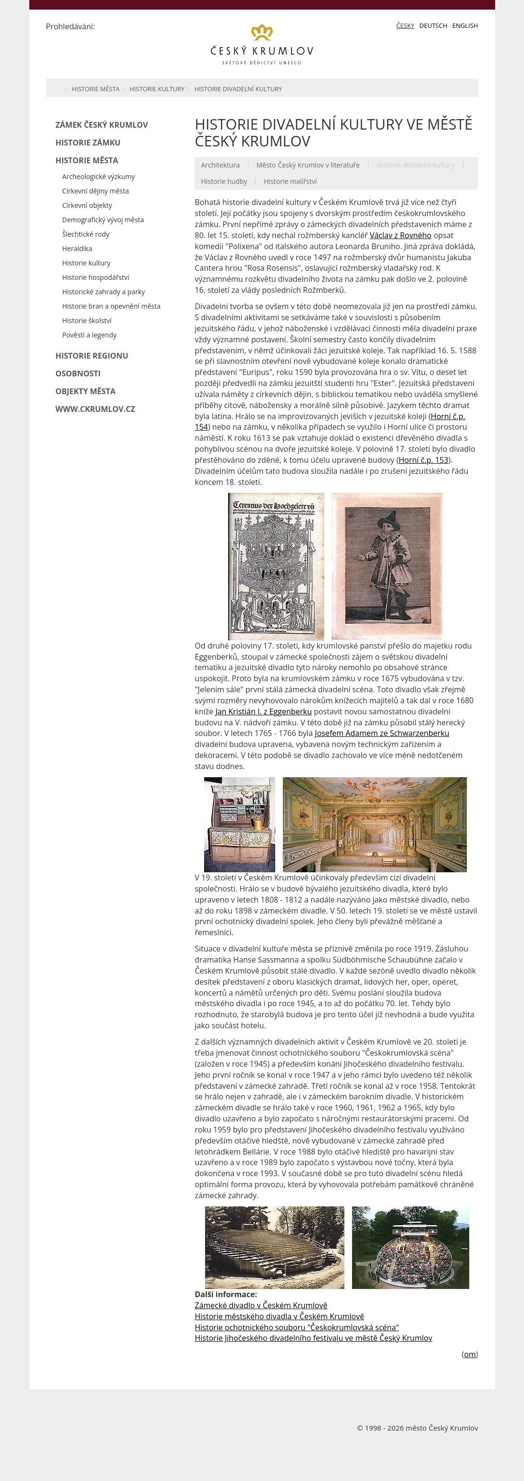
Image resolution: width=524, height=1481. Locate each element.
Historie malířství (290, 181)
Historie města (96, 88)
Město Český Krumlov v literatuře (308, 164)
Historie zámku (88, 142)
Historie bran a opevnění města (111, 306)
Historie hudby (224, 181)
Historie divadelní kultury (238, 88)
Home (57, 87)
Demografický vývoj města (103, 219)
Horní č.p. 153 (423, 460)
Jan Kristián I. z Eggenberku (263, 711)
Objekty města (86, 391)
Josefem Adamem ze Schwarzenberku (382, 733)
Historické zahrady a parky (103, 291)
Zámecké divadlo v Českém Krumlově (261, 1305)
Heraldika (77, 248)
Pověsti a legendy (89, 334)
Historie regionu (92, 355)
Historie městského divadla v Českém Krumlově (279, 1316)
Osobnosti (78, 373)
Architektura (220, 164)
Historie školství (87, 320)
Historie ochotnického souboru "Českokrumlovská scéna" (297, 1327)
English (465, 25)
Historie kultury (157, 88)
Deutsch (433, 25)
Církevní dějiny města (95, 190)
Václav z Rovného (401, 235)
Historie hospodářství (96, 277)
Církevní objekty (87, 205)
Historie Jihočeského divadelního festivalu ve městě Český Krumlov (313, 1338)
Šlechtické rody (86, 234)
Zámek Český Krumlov (102, 125)
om (469, 1354)
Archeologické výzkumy (98, 176)
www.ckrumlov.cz (95, 409)
